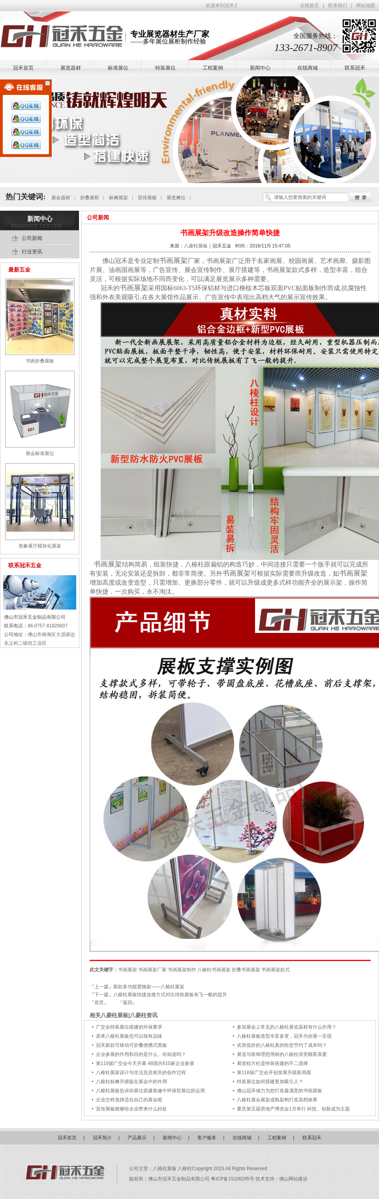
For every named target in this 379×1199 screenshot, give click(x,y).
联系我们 (337, 5)
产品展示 (137, 1137)
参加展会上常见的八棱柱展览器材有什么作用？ (286, 1027)
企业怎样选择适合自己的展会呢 (129, 1100)
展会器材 (60, 197)
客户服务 (206, 1137)
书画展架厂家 (152, 969)
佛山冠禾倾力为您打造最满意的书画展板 (279, 1090)
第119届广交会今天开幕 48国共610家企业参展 (145, 1063)
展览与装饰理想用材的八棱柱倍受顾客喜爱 (282, 1054)
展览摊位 (176, 197)
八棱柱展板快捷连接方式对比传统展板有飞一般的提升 (170, 994)
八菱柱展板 (196, 246)
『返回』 (127, 1002)
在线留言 (309, 5)
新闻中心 (40, 218)
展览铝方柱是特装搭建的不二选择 (272, 1063)
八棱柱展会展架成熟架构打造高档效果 (277, 1100)
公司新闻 (98, 217)
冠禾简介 (102, 1137)
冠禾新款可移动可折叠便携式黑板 (131, 1045)
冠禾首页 (67, 1137)
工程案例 (276, 1137)
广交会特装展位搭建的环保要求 (129, 1027)
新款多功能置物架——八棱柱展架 (148, 986)
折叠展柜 (89, 197)
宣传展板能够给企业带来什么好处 (131, 1109)
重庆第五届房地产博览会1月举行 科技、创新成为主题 (293, 1109)
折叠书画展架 (246, 969)
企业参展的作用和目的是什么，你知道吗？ (141, 1054)
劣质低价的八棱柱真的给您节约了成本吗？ (282, 1045)
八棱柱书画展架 (214, 969)
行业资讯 (32, 252)
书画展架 (173, 260)
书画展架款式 (275, 969)
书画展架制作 (182, 969)
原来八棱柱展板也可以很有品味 (129, 1036)
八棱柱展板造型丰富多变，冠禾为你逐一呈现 (284, 1036)
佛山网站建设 (293, 1179)
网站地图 (365, 5)
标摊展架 (118, 197)
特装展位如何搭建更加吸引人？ (270, 1081)
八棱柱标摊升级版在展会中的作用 (131, 1081)
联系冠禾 (311, 1137)
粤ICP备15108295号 (233, 1179)
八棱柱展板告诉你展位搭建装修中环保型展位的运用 (150, 1090)
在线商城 (242, 1137)
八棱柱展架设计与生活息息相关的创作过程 (141, 1072)
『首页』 (99, 1002)
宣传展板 (147, 197)
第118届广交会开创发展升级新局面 (274, 1072)
